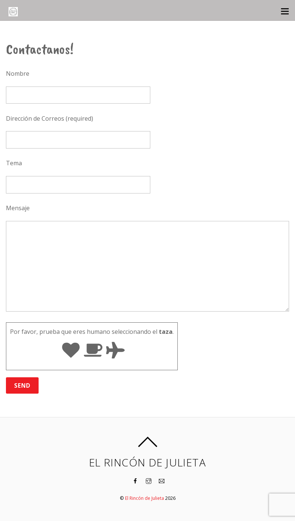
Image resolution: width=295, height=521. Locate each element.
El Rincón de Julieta (144, 498)
